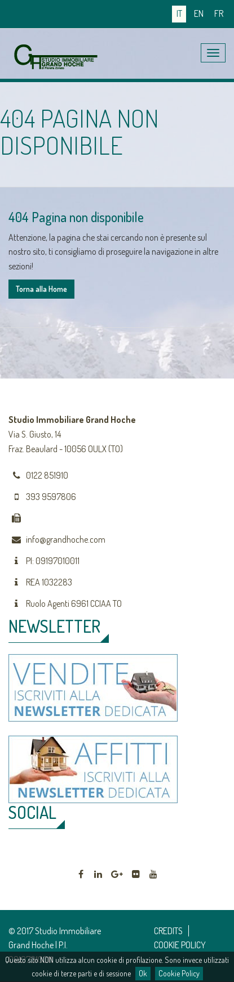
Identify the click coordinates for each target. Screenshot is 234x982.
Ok (143, 973)
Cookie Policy (179, 973)
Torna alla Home (41, 289)
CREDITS (168, 930)
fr (218, 13)
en (199, 13)
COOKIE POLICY (180, 945)
